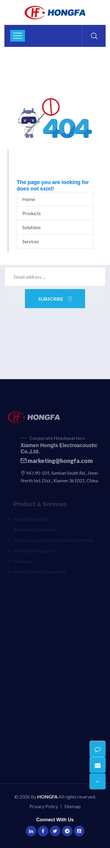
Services (30, 241)
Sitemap (72, 806)
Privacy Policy (43, 806)
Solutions (31, 227)
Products (31, 213)
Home (28, 199)
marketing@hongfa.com (57, 462)
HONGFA (47, 796)
